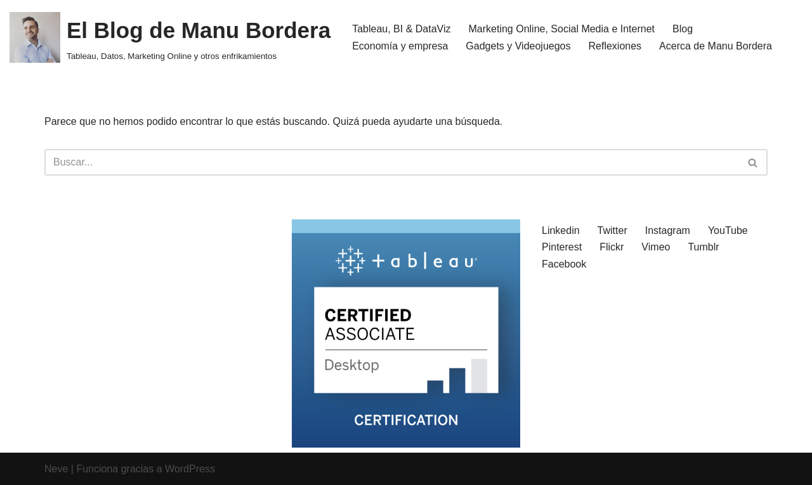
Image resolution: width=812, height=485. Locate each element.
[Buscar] (391, 162)
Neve (56, 468)
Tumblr (703, 247)
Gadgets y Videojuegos (518, 46)
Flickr (611, 247)
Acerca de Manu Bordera (715, 46)
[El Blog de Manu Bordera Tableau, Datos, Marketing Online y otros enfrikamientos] (170, 37)
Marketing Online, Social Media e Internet (562, 28)
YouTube (728, 230)
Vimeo (655, 247)
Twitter (612, 230)
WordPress (190, 468)
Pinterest (562, 247)
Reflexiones (615, 46)
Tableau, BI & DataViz (401, 28)
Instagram (667, 230)
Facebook (564, 264)
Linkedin (561, 230)
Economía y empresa (400, 46)
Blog (682, 28)
